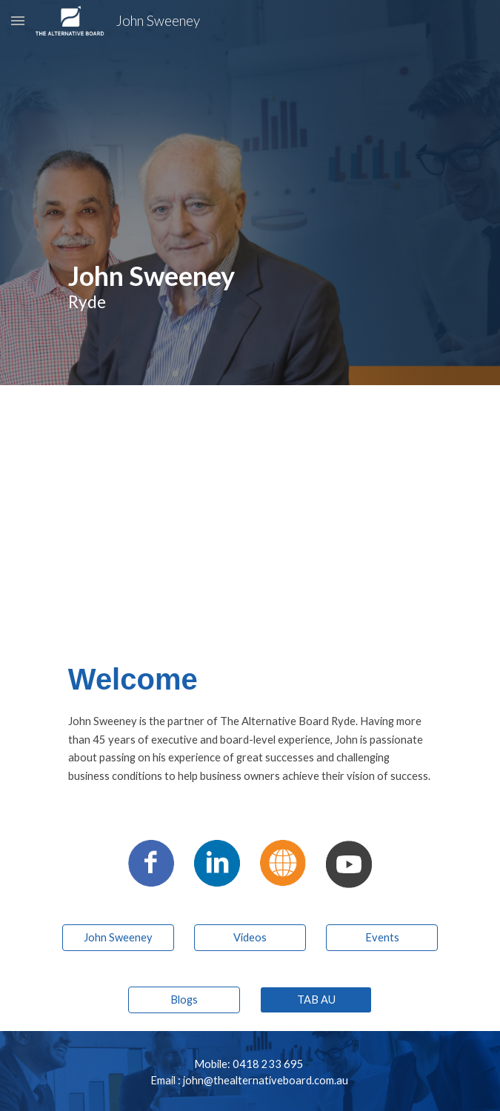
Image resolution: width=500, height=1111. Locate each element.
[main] (250, 192)
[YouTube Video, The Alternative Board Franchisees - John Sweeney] (249, 508)
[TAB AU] (316, 999)
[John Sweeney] (118, 937)
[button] (18, 20)
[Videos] (250, 937)
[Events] (382, 937)
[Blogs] (184, 999)
